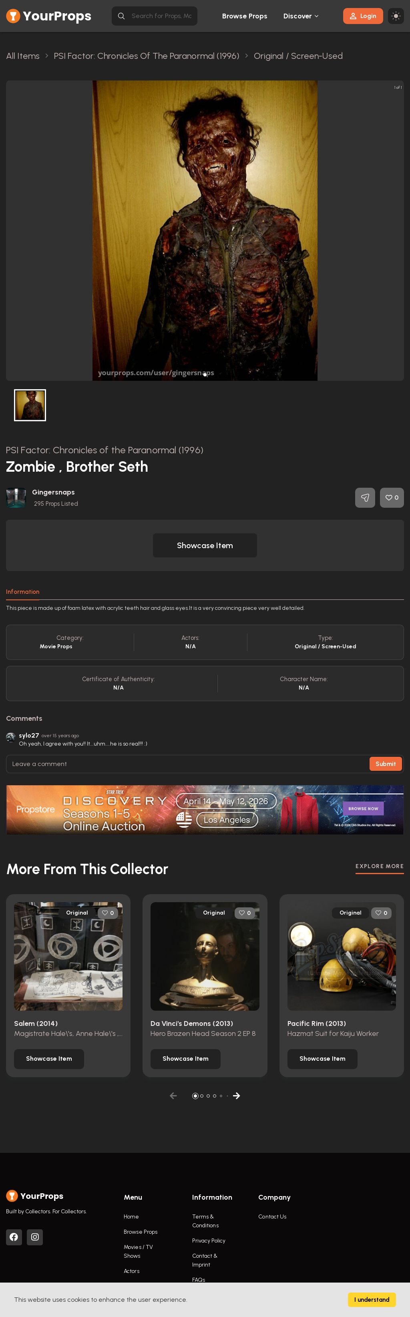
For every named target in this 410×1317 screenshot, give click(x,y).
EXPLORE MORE (380, 866)
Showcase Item (205, 545)
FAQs (198, 1280)
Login (363, 16)
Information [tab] (22, 591)
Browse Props (244, 16)
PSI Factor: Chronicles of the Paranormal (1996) (104, 450)
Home (131, 1216)
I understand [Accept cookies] (372, 1299)
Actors (131, 1271)
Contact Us (272, 1216)
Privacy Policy (208, 1240)
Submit (386, 764)
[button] (205, 374)
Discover (297, 16)
